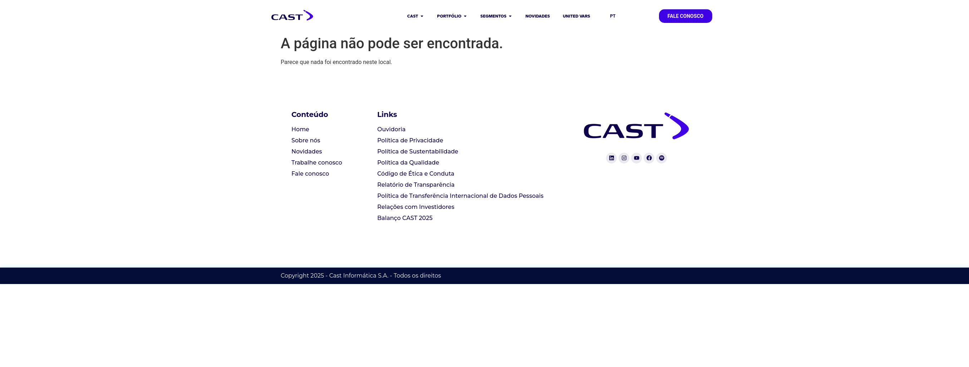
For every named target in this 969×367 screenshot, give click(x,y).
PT (612, 16)
